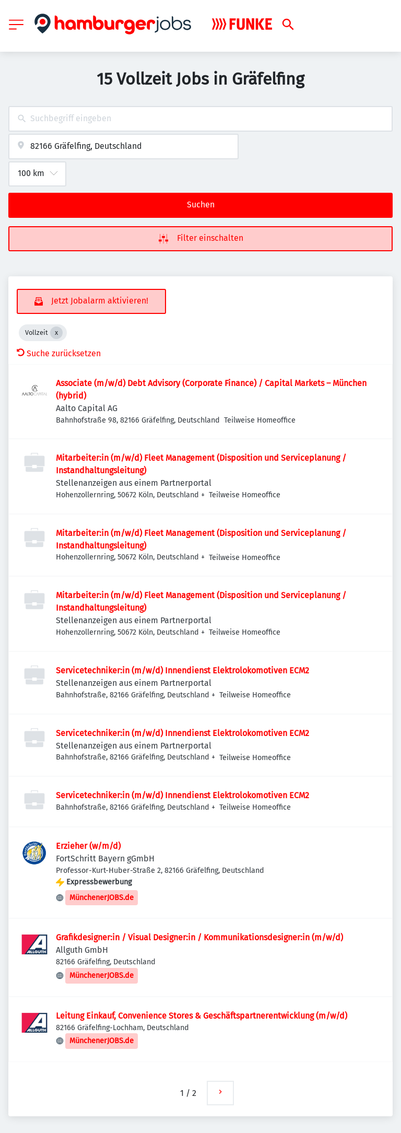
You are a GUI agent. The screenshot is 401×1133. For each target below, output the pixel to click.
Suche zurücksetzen (59, 353)
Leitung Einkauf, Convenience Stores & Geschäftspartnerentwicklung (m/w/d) (201, 1016)
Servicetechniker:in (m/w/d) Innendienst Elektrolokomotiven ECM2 (182, 670)
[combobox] (200, 119)
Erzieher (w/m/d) (88, 846)
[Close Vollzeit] (56, 332)
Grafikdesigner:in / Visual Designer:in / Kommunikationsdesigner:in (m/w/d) (199, 937)
